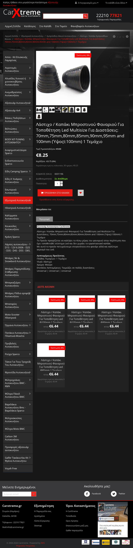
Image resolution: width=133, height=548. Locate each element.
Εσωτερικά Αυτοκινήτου (12, 191)
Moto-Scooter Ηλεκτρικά (12, 316)
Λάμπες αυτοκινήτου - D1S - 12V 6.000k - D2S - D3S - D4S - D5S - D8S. (17, 247)
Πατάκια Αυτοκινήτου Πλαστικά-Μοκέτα (16, 334)
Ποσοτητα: (41, 183)
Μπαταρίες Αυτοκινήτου (12, 305)
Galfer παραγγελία (74, 530)
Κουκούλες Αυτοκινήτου (12, 228)
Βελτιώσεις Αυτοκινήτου (12, 130)
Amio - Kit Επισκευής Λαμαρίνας (16, 59)
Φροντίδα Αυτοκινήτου (17, 372)
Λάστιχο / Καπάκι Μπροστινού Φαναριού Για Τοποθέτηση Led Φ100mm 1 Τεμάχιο (51, 317)
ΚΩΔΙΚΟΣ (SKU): (44, 173)
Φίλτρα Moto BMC (15, 428)
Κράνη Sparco (12, 236)
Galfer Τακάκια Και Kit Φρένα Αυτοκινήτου (16, 459)
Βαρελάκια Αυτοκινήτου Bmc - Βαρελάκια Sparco (15, 407)
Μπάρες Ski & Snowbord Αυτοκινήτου (17, 260)
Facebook (92, 494)
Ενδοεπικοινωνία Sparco (14, 162)
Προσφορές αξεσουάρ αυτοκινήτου (17, 448)
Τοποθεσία (71, 516)
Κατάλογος (30, 26)
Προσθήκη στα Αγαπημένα (81, 193)
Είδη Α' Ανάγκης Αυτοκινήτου (13, 180)
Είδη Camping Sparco (16, 171)
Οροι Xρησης (72, 520)
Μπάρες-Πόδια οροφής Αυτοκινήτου (17, 295)
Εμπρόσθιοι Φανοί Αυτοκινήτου (61, 36)
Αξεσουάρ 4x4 (12, 110)
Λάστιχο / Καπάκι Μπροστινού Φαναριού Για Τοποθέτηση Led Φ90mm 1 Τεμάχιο (111, 317)
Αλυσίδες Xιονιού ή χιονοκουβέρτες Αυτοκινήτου (15, 81)
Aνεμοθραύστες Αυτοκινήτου (13, 94)
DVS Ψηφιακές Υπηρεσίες (30, 544)
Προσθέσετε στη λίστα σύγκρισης (56, 199)
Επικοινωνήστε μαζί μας (77, 525)
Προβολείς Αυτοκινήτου (12, 345)
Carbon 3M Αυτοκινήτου (12, 438)
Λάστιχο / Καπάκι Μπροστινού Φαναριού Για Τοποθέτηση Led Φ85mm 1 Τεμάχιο (51, 365)
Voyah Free (11, 468)
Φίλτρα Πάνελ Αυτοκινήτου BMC (15, 395)
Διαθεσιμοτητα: (44, 178)
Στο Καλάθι (45, 26)
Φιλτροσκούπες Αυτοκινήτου (13, 420)
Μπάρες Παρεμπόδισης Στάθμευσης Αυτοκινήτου (17, 271)
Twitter (118, 494)
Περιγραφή (44, 219)
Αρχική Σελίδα (12, 26)
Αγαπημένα (39, 516)
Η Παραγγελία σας (42, 511)
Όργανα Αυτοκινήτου (16, 325)
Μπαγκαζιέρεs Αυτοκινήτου (12, 284)
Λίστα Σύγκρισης (42, 520)
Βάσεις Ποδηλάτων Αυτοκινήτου (15, 119)
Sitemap (38, 525)
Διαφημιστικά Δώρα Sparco (15, 151)
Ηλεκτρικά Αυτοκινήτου (18, 207)
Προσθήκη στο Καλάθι (55, 192)
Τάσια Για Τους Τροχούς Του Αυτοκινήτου (18, 363)
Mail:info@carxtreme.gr (13, 527)
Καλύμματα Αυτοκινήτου (12, 217)
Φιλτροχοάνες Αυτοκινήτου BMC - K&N (15, 383)
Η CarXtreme (72, 511)
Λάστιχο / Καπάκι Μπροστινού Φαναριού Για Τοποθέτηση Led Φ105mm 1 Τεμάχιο (81, 317)
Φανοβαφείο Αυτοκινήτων (85, 26)
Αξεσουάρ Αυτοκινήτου (17, 102)
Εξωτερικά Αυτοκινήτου (32, 36)
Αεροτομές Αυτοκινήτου (12, 69)
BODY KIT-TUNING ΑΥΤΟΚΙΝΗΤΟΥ (14, 141)
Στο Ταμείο (61, 26)
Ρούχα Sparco (12, 354)
